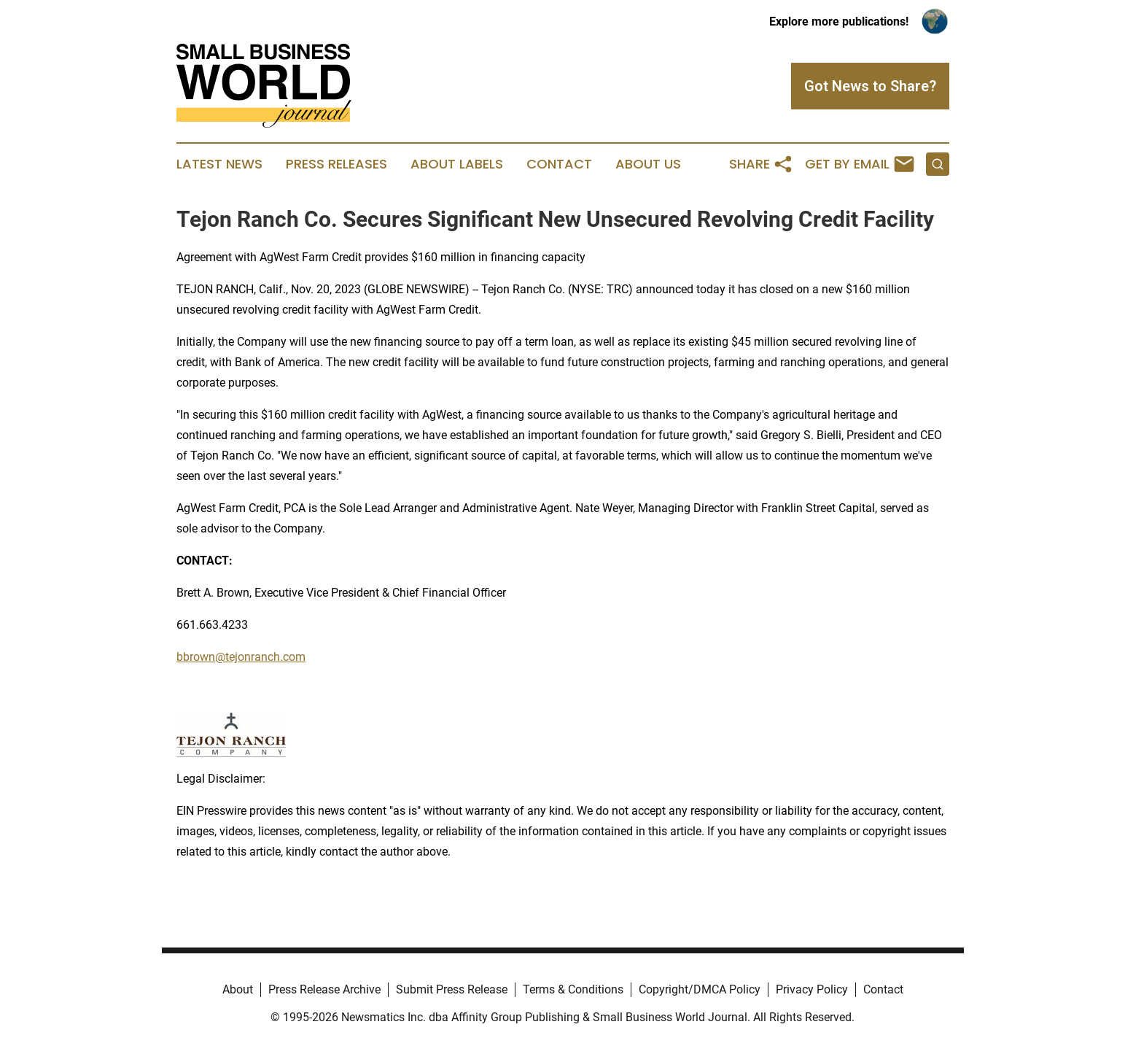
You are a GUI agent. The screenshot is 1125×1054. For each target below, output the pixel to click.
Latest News (219, 164)
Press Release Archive (324, 989)
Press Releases (336, 164)
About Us (648, 164)
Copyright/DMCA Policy (699, 989)
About (237, 989)
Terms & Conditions (573, 989)
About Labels (456, 164)
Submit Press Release (451, 989)
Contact (559, 164)
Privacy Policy (812, 989)
